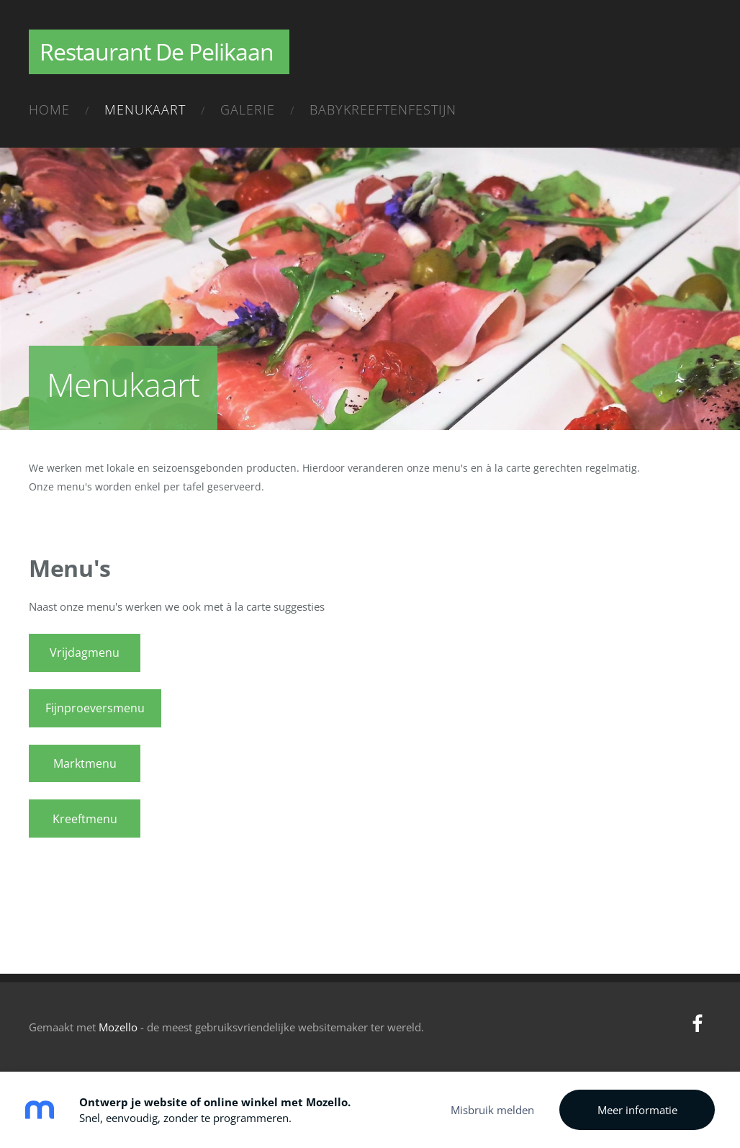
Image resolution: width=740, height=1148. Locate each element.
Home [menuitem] (49, 109)
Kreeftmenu (85, 819)
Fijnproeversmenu (95, 708)
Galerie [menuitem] (247, 109)
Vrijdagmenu (84, 652)
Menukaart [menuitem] (145, 109)
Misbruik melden (492, 1110)
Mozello (118, 1027)
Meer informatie (637, 1110)
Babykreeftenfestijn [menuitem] (383, 109)
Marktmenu (85, 763)
